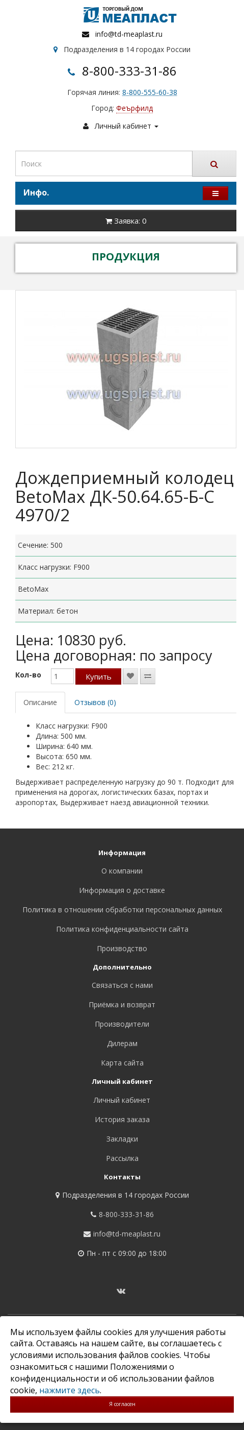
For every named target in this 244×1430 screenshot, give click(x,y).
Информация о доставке (122, 890)
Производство (122, 948)
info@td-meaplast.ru (128, 34)
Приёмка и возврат (122, 1004)
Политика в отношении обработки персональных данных (122, 909)
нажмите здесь (69, 1390)
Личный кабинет (122, 1100)
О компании (122, 871)
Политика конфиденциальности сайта (122, 929)
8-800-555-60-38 (149, 92)
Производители (122, 1024)
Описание (40, 702)
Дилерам (122, 1043)
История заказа (122, 1119)
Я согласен (122, 1404)
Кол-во (28, 675)
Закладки (122, 1139)
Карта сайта (122, 1063)
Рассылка (122, 1158)
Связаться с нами (122, 985)
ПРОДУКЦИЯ (126, 256)
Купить (99, 676)
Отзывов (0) (95, 702)
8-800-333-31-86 (129, 70)
